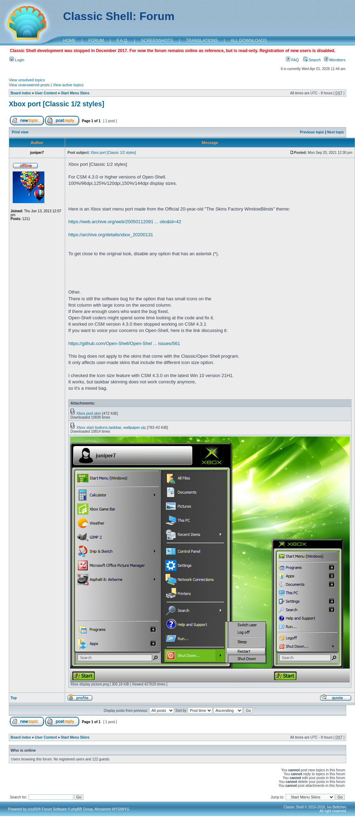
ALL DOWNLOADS (249, 40)
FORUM (96, 40)
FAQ (292, 60)
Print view (20, 132)
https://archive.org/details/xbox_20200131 (110, 234)
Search (312, 60)
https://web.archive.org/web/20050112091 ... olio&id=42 (124, 221)
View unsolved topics (27, 80)
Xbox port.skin (88, 413)
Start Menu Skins (75, 93)
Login (17, 60)
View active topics (68, 85)
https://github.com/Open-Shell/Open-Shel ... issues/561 (124, 343)
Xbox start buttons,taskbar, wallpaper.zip (111, 427)
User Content (46, 93)
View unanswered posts (29, 85)
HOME (69, 40)
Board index (21, 93)
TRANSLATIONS (202, 40)
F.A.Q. (122, 40)
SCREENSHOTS (157, 40)
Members (334, 60)
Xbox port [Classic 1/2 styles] (56, 104)
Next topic (335, 132)
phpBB (33, 809)
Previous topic (312, 132)
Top (14, 698)
